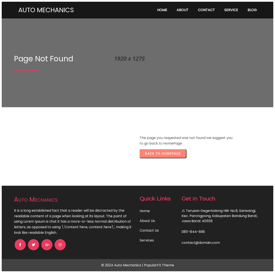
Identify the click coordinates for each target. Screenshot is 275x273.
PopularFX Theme (159, 265)
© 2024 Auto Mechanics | (122, 265)
